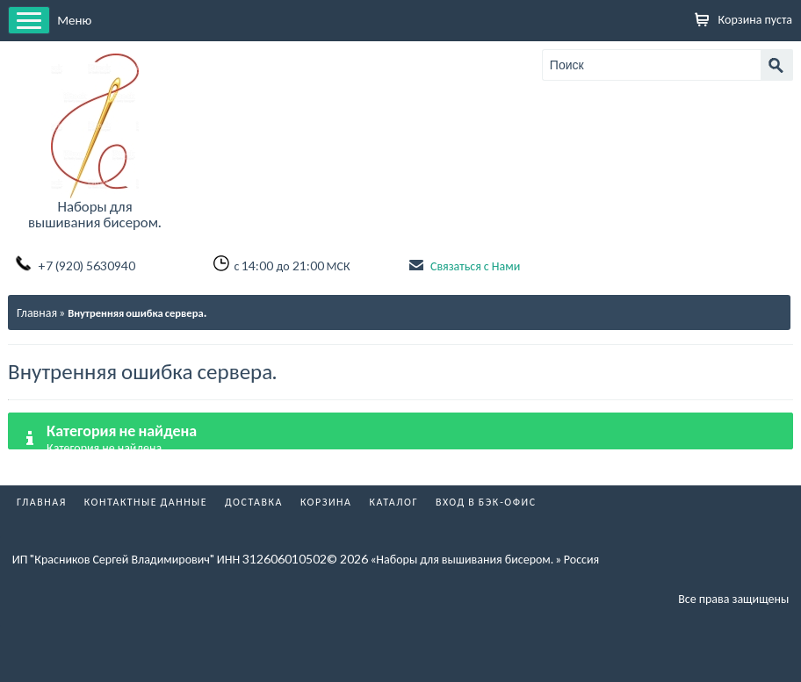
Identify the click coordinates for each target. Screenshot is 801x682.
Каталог (393, 501)
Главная (37, 312)
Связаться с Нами (475, 265)
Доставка (254, 501)
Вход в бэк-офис (486, 501)
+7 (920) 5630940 (86, 265)
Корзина (326, 501)
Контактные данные (145, 501)
